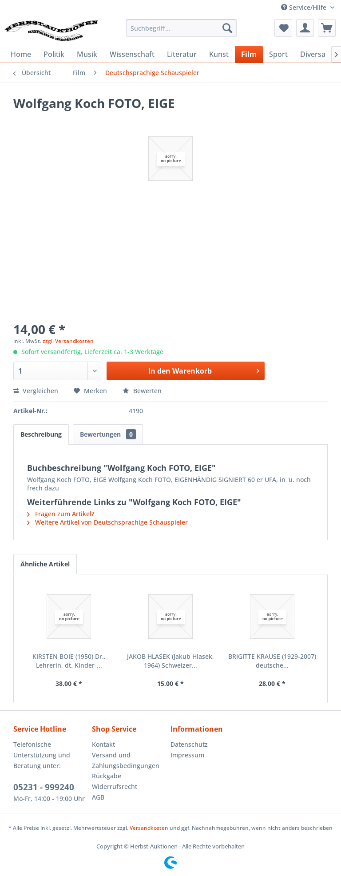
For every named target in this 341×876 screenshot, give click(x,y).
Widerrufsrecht (114, 786)
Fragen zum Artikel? (60, 514)
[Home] (20, 54)
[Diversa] (313, 54)
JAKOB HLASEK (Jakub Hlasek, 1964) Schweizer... (170, 660)
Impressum (187, 755)
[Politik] (54, 54)
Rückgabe (106, 776)
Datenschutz (189, 744)
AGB (98, 797)
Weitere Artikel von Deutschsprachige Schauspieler (107, 522)
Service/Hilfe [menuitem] (304, 7)
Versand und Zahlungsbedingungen (125, 760)
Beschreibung (41, 434)
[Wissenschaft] (132, 54)
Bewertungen (108, 434)
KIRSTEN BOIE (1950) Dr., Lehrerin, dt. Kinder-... (69, 660)
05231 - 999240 (43, 787)
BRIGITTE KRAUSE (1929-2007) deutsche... (272, 660)
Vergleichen (35, 390)
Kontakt (103, 744)
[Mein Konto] (305, 28)
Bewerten (142, 390)
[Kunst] (219, 54)
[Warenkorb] (327, 28)
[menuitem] (181, 28)
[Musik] (87, 54)
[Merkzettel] (283, 28)
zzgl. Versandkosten (68, 341)
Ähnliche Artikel (45, 564)
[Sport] (278, 54)
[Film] (249, 54)
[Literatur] (182, 54)
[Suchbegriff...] (181, 28)
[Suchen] (227, 28)
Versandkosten (149, 828)
